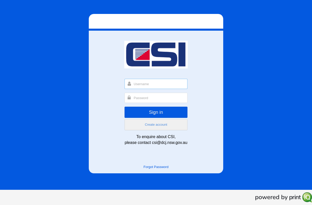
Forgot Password (156, 167)
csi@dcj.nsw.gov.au (169, 142)
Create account (156, 124)
